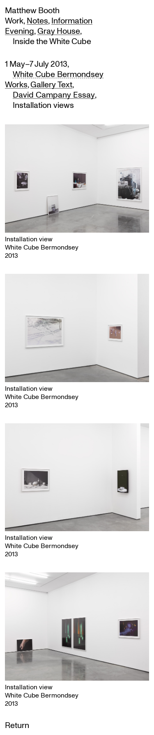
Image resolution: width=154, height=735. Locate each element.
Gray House (58, 31)
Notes (37, 20)
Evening (19, 31)
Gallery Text (51, 84)
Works (16, 84)
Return (17, 725)
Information (71, 20)
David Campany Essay (54, 94)
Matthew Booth (32, 10)
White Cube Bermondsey (58, 74)
